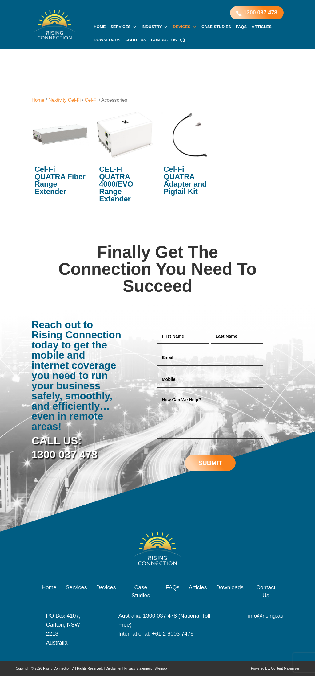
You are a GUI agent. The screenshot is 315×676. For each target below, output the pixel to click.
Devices (181, 27)
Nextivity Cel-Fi (64, 100)
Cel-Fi (91, 100)
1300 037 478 (256, 13)
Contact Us (164, 40)
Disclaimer (113, 668)
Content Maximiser (285, 668)
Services (120, 27)
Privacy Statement (138, 668)
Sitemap (160, 668)
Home (100, 27)
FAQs (241, 27)
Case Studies (216, 27)
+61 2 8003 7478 (173, 634)
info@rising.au (265, 616)
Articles (262, 27)
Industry (152, 27)
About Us (135, 40)
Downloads (107, 40)
